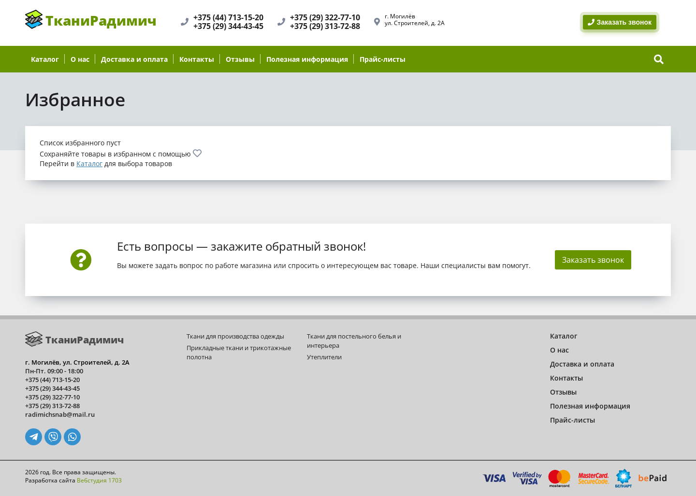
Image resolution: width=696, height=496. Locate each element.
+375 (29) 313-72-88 (325, 26)
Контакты (196, 59)
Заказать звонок (593, 260)
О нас (80, 59)
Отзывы (240, 59)
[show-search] (659, 59)
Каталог (45, 59)
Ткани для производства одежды (235, 336)
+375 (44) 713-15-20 (228, 17)
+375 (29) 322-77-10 (325, 17)
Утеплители (324, 357)
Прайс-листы (383, 59)
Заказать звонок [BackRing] (620, 22)
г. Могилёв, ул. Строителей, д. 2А (77, 362)
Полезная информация (307, 59)
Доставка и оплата (134, 59)
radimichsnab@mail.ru (60, 414)
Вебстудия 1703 (99, 480)
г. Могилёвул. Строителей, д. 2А (415, 19)
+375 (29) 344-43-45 (228, 26)
